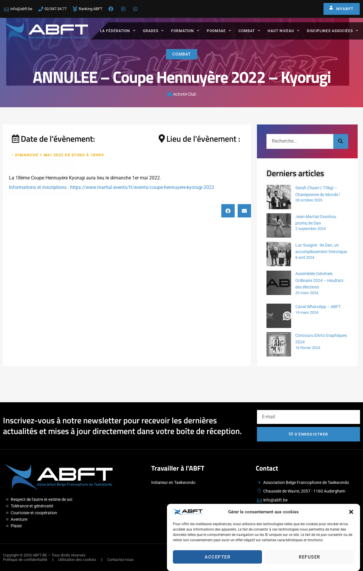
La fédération (117, 30)
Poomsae (219, 30)
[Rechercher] (340, 141)
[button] (351, 512)
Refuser (309, 557)
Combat (249, 30)
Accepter (217, 557)
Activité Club (184, 94)
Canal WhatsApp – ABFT (318, 306)
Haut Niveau (283, 30)
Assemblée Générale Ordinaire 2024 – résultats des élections (319, 280)
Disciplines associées (332, 30)
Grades (153, 30)
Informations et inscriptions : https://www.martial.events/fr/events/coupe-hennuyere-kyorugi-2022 (111, 187)
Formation (185, 30)
